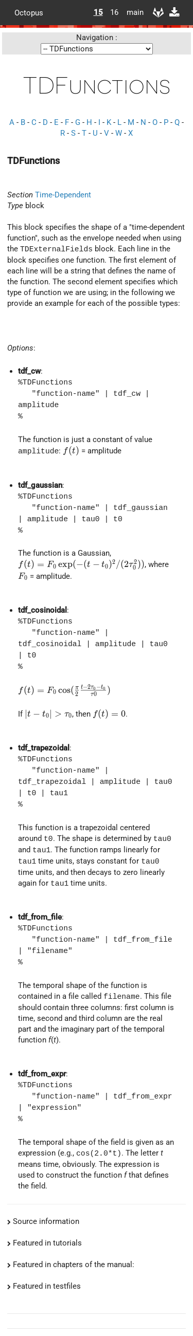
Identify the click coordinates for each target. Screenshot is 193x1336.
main (131, 12)
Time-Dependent (63, 194)
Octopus (28, 12)
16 (114, 12)
